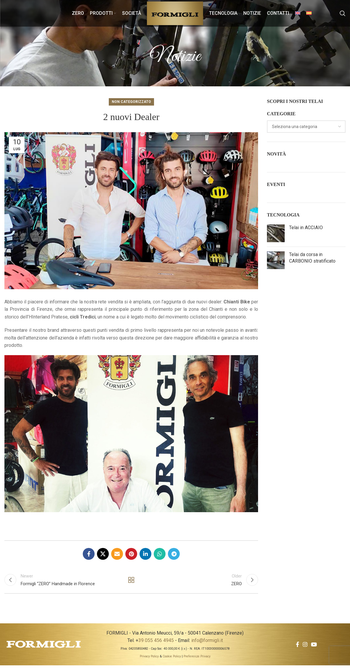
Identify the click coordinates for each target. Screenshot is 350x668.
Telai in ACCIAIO (306, 227)
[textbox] (294, 126)
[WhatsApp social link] (160, 554)
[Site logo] (175, 13)
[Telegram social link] (174, 554)
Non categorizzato (131, 102)
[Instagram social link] (305, 647)
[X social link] (103, 554)
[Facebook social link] (89, 554)
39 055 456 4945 (156, 643)
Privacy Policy (149, 659)
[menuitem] (297, 13)
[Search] (343, 13)
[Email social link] (117, 554)
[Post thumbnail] (276, 233)
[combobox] (306, 126)
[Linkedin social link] (145, 554)
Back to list (131, 581)
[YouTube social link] (314, 647)
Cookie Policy (172, 659)
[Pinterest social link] (131, 554)
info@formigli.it (207, 643)
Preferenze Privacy (197, 659)
